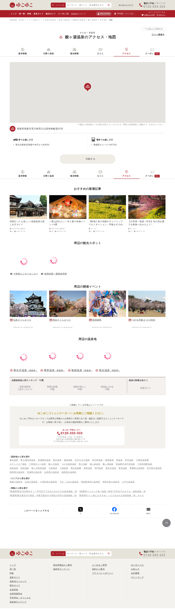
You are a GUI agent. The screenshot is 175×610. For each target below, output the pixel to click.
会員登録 (14, 589)
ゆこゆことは (137, 565)
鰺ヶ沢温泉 (53, 464)
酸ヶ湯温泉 (92, 20)
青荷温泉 (123, 468)
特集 (29, 14)
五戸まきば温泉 (82, 460)
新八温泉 (83, 464)
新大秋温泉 (97, 460)
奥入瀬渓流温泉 (27, 460)
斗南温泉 (64, 468)
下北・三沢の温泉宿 (68, 482)
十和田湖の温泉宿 (48, 482)
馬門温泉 (99, 468)
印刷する (90, 159)
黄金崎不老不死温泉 (125, 464)
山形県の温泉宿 (51, 472)
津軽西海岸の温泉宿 (90, 482)
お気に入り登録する (154, 29)
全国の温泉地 (50, 20)
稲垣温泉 (24, 468)
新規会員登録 (104, 14)
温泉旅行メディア (78, 14)
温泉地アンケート (61, 569)
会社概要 (135, 573)
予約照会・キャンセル (20, 598)
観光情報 (74, 53)
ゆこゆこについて (126, 5)
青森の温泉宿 (16, 482)
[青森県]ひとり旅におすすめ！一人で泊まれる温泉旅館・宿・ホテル (111, 495)
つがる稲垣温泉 (68, 464)
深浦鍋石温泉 (44, 460)
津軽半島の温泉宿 (110, 482)
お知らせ (135, 569)
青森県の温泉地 (78, 20)
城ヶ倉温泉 (95, 464)
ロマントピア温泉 (18, 464)
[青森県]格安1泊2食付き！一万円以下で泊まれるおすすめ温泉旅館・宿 (43, 491)
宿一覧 (22, 14)
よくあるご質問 (99, 565)
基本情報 (22, 53)
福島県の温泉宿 (68, 472)
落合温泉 (57, 460)
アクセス (126, 53)
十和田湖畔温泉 (144, 464)
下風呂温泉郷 (142, 460)
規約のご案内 (98, 569)
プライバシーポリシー (102, 573)
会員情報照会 (16, 593)
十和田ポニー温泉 (37, 464)
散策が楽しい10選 (79, 387)
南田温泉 (88, 468)
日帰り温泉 (48, 53)
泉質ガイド (145, 388)
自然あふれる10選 (107, 387)
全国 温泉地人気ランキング (25, 387)
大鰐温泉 (53, 468)
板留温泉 (109, 460)
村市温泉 (129, 460)
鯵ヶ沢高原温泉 (38, 468)
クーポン (63, 13)
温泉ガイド (39, 14)
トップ (14, 14)
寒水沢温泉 (111, 468)
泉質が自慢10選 (52, 387)
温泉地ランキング (18, 581)
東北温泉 (14, 460)
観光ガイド (51, 14)
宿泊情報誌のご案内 (62, 565)
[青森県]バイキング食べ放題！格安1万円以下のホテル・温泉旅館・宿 (112, 491)
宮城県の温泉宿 (34, 472)
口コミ (100, 53)
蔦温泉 (119, 460)
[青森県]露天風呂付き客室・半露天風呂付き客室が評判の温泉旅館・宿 (43, 495)
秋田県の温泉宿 (17, 472)
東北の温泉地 (64, 20)
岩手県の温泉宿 (154, 468)
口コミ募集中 (158, 34)
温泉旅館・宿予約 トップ (20, 20)
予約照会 (124, 14)
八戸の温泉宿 (128, 482)
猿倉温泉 (68, 460)
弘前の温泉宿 (31, 482)
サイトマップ (137, 577)
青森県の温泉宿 (137, 468)
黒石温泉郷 (76, 468)
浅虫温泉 (14, 468)
